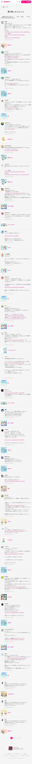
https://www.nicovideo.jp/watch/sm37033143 (16, 193)
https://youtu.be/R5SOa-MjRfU (11, 150)
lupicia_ (6, 475)
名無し (6, 231)
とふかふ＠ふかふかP (9, 629)
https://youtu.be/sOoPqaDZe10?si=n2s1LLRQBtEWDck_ (17, 32)
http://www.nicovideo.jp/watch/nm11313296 (14, 392)
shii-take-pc (7, 77)
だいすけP (7, 164)
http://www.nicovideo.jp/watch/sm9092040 (14, 531)
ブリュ (6, 528)
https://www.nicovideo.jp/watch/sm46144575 (15, 34)
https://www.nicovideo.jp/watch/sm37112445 (15, 171)
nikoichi (6, 495)
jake (5, 682)
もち (5, 305)
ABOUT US (28, 755)
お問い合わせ (13, 755)
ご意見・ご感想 (19, 16)
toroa (6, 653)
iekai (6, 332)
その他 (28, 16)
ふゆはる (6, 100)
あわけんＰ (7, 277)
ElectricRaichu (8, 145)
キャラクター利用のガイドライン (17, 753)
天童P (6, 21)
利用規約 (25, 753)
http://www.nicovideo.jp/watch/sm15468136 (14, 287)
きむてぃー (7, 389)
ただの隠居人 (7, 254)
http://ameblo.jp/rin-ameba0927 (12, 236)
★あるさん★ (7, 212)
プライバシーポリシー (6, 755)
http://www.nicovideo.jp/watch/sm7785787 (14, 554)
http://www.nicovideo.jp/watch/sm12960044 (14, 340)
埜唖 (5, 409)
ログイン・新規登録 (26, 1)
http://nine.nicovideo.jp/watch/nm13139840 (14, 315)
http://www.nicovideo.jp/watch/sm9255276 (15, 505)
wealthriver (7, 188)
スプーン (6, 356)
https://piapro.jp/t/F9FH (10, 129)
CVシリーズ (18, 755)
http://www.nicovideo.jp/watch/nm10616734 (14, 440)
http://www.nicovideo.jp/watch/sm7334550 (14, 639)
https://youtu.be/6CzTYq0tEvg (11, 57)
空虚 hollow (7, 456)
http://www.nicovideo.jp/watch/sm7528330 (16, 586)
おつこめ (6, 51)
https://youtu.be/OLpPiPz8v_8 (11, 83)
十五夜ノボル (7, 123)
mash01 (6, 429)
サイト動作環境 (7, 753)
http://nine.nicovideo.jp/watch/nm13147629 (14, 318)
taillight (6, 576)
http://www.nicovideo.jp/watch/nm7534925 (14, 612)
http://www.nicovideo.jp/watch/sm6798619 (17, 658)
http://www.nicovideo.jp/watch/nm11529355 (14, 362)
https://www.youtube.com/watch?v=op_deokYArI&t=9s (17, 174)
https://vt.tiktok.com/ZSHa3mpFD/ (12, 37)
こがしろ (6, 546)
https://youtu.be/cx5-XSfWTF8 (11, 107)
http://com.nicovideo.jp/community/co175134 (15, 481)
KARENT (23, 755)
